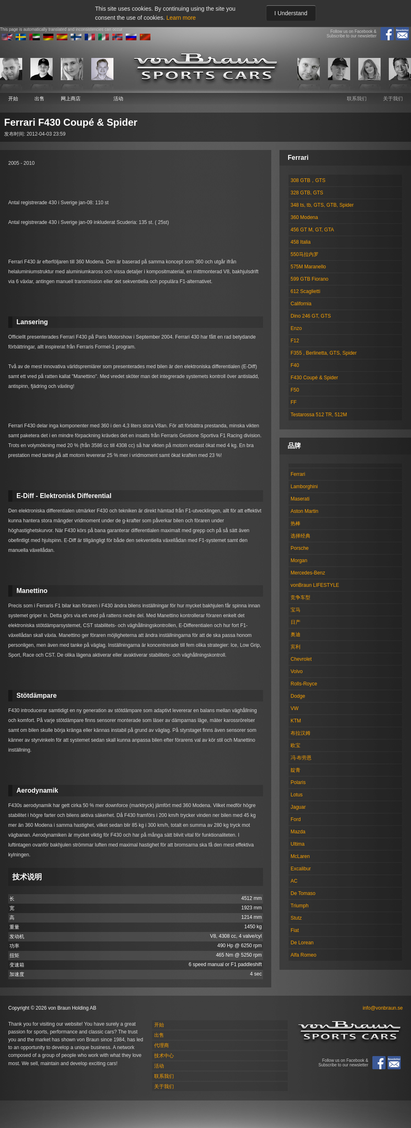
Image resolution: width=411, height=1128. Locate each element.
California (301, 304)
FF (294, 402)
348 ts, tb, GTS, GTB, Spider (322, 205)
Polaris (298, 782)
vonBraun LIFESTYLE (315, 585)
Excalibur (301, 869)
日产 (295, 622)
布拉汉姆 (300, 733)
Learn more (181, 17)
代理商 (161, 1045)
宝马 (295, 610)
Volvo (296, 671)
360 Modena (304, 217)
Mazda (298, 832)
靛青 (295, 770)
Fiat (295, 930)
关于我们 (393, 98)
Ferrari (298, 474)
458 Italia (301, 242)
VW (294, 708)
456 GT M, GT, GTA (312, 230)
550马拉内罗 (305, 254)
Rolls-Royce (304, 684)
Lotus (296, 795)
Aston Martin (304, 511)
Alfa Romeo (303, 955)
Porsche (300, 548)
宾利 (295, 647)
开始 (13, 98)
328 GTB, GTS (307, 193)
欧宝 (295, 745)
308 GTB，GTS (308, 180)
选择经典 (300, 536)
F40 (295, 365)
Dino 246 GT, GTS (311, 316)
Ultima (298, 844)
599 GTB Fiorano (309, 279)
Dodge (298, 696)
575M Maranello (308, 267)
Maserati (300, 499)
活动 (118, 98)
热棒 (295, 523)
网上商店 (71, 98)
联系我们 (357, 98)
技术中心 (164, 1056)
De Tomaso (303, 893)
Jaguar (298, 807)
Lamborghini (304, 486)
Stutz (296, 918)
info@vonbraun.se (383, 1008)
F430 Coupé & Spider (314, 378)
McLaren (300, 856)
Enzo (296, 328)
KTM (296, 721)
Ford (296, 819)
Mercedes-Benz (308, 573)
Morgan (299, 560)
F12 (295, 341)
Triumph (300, 906)
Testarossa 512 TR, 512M (319, 415)
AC (294, 881)
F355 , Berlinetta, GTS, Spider (324, 353)
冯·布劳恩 (301, 758)
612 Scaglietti (305, 291)
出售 (39, 98)
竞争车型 (300, 597)
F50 (295, 390)
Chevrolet (301, 659)
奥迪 (295, 634)
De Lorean (302, 943)
